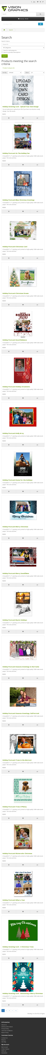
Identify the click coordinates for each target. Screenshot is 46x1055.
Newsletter (4, 1053)
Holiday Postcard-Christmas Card (15, 247)
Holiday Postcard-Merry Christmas (15, 527)
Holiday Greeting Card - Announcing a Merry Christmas (23, 993)
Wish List (3, 1051)
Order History (5, 1049)
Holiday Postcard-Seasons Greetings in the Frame (21, 667)
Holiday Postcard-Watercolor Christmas (17, 853)
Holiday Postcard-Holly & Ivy (13, 433)
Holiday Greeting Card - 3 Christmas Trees (18, 947)
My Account (4, 1047)
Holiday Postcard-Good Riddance (15, 340)
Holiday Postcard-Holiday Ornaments (16, 387)
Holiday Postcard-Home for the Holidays (17, 480)
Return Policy (5, 1032)
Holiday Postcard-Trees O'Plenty (15, 807)
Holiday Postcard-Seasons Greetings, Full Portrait (21, 713)
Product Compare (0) (8, 68)
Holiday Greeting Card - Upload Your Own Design (20, 107)
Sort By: (5, 72)
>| (16, 1010)
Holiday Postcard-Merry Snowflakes (16, 573)
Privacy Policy (5, 1028)
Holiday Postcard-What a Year (14, 900)
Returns (3, 1040)
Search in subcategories (9, 50)
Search (11, 30)
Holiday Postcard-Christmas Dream (16, 293)
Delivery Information (7, 1027)
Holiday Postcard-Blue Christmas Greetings (18, 200)
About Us (4, 1025)
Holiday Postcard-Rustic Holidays (15, 620)
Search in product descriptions (10, 52)
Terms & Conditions (6, 1030)
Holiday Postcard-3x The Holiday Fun (16, 153)
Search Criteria (5, 41)
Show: (27, 72)
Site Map (3, 1042)
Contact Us (4, 1038)
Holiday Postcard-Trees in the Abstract (17, 760)
